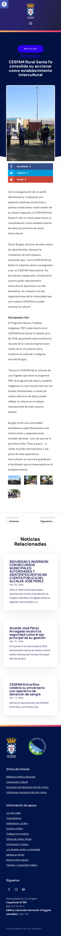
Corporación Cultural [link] (17, 781)
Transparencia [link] (13, 818)
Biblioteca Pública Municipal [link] (20, 776)
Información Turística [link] (17, 844)
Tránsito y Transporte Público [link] (21, 865)
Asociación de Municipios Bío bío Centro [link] (27, 787)
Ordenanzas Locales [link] (17, 823)
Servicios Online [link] (14, 828)
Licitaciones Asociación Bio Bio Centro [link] (26, 792)
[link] (4, 4)
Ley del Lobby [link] (13, 812)
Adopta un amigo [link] (15, 854)
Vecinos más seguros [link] (17, 859)
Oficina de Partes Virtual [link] (18, 839)
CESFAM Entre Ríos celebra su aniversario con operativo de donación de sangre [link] (27, 689)
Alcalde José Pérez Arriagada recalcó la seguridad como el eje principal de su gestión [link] (27, 633)
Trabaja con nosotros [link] (17, 833)
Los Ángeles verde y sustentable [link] (23, 849)
